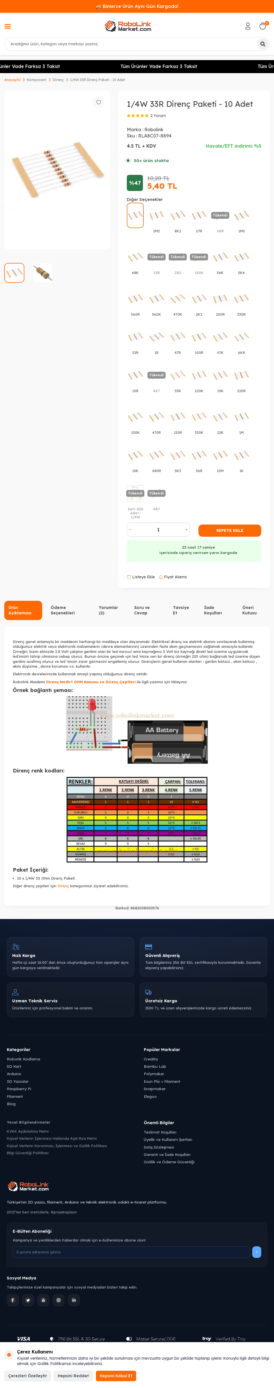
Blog (11, 1103)
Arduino (14, 1073)
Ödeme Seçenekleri (63, 610)
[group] (57, 170)
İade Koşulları (213, 610)
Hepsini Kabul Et (116, 1375)
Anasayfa (12, 80)
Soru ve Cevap (142, 610)
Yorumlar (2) (108, 610)
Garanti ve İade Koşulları (167, 1154)
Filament (15, 1096)
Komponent (36, 80)
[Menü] (8, 27)
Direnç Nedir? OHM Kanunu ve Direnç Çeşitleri (91, 682)
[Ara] (262, 44)
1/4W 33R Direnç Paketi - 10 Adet (97, 80)
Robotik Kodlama (23, 1058)
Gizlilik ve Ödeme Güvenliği (169, 1161)
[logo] (128, 26)
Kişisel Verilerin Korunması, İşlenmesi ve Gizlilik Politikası (57, 1145)
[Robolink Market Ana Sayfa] (137, 1187)
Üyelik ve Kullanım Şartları (168, 1139)
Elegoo (150, 1096)
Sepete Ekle (229, 530)
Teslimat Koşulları (160, 1132)
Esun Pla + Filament (162, 1081)
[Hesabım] (248, 26)
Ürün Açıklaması (19, 610)
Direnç (58, 80)
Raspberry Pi (19, 1088)
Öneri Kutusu (249, 610)
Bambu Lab (155, 1066)
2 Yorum (158, 115)
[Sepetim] (262, 26)
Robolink (153, 129)
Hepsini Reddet (73, 1375)
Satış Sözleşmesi (159, 1147)
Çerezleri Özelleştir (27, 1375)
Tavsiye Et (181, 610)
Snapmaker (155, 1088)
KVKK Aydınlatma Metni (28, 1131)
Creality (151, 1058)
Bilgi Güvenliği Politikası (28, 1153)
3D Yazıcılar (18, 1081)
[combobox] (137, 44)
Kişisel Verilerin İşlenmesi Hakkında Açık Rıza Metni (52, 1138)
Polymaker (154, 1073)
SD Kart (14, 1066)
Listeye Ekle (141, 577)
